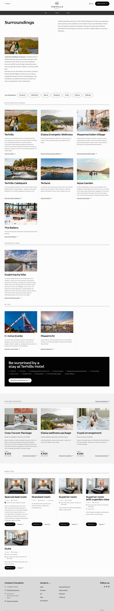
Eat (46, 13)
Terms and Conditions (22, 606)
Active (67, 95)
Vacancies (62, 593)
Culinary (77, 95)
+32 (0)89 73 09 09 (12, 587)
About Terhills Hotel (64, 587)
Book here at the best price (20, 380)
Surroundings (44, 600)
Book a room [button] (102, 3)
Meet (68, 13)
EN (92, 4)
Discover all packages (102, 401)
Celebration (34, 95)
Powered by (41, 606)
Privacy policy (33, 606)
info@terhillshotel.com (13, 590)
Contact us (62, 597)
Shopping (56, 95)
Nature (46, 95)
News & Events (63, 590)
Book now (10, 524)
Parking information (12, 601)
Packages (43, 590)
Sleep (57, 13)
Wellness (88, 95)
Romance (22, 95)
